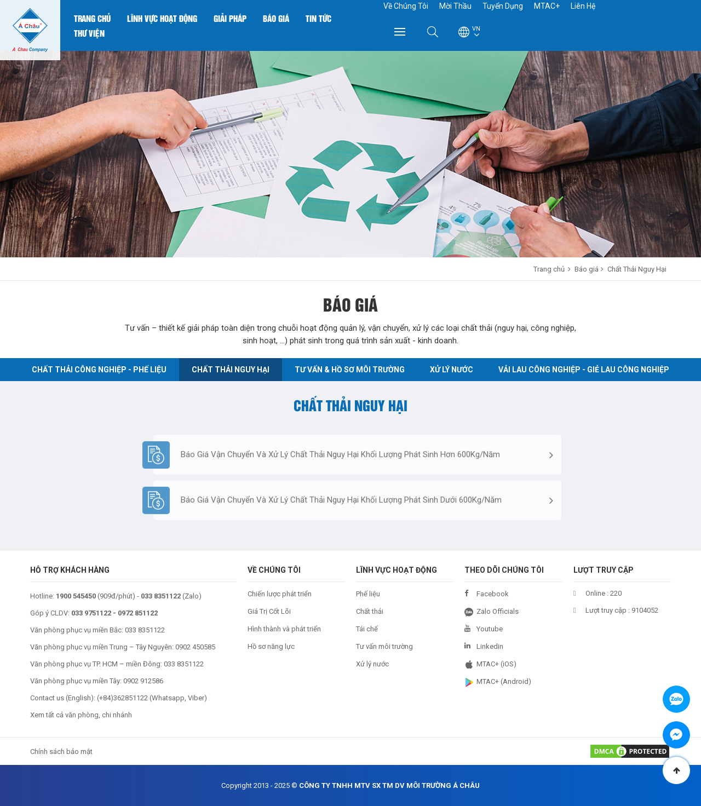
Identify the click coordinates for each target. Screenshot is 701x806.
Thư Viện (89, 33)
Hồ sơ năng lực (271, 646)
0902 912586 (143, 681)
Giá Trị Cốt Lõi (269, 611)
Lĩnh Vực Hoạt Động (162, 18)
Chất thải (369, 611)
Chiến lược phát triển (280, 594)
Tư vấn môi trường (384, 646)
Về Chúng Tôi (405, 6)
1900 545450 (76, 596)
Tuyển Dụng (502, 6)
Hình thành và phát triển (284, 629)
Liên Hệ (583, 6)
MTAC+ (547, 6)
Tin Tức (318, 18)
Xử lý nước (372, 664)
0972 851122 (138, 613)
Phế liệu (368, 594)
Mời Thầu (455, 6)
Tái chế (367, 629)
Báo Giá (276, 18)
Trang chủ (92, 18)
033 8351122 (145, 630)
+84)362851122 (123, 698)
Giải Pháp (230, 18)
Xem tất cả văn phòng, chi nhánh (81, 715)
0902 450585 (195, 647)
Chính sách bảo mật (61, 751)
